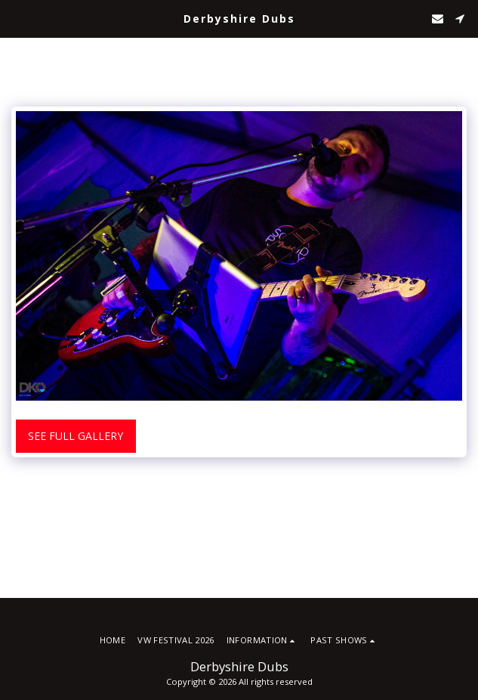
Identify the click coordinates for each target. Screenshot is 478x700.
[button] (16, 17)
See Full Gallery (75, 436)
